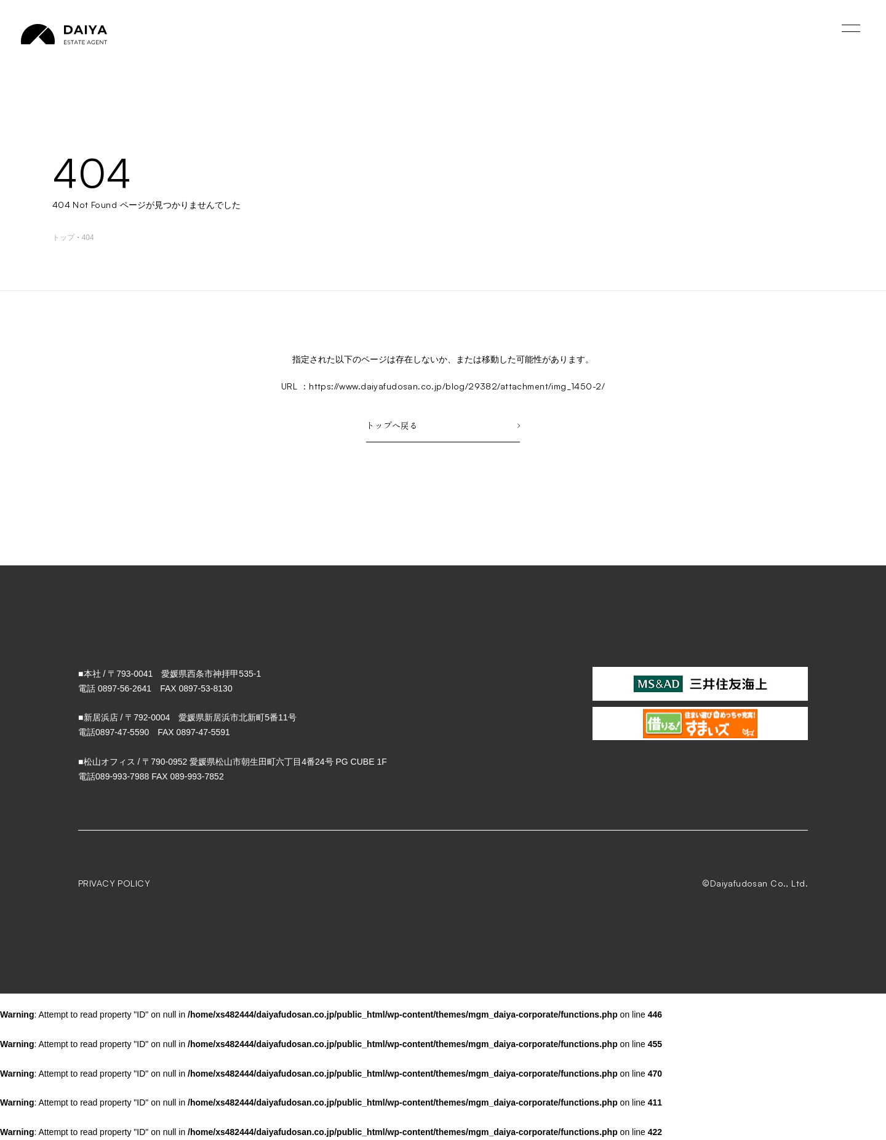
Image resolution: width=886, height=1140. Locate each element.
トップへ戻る (443, 425)
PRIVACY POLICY (114, 883)
